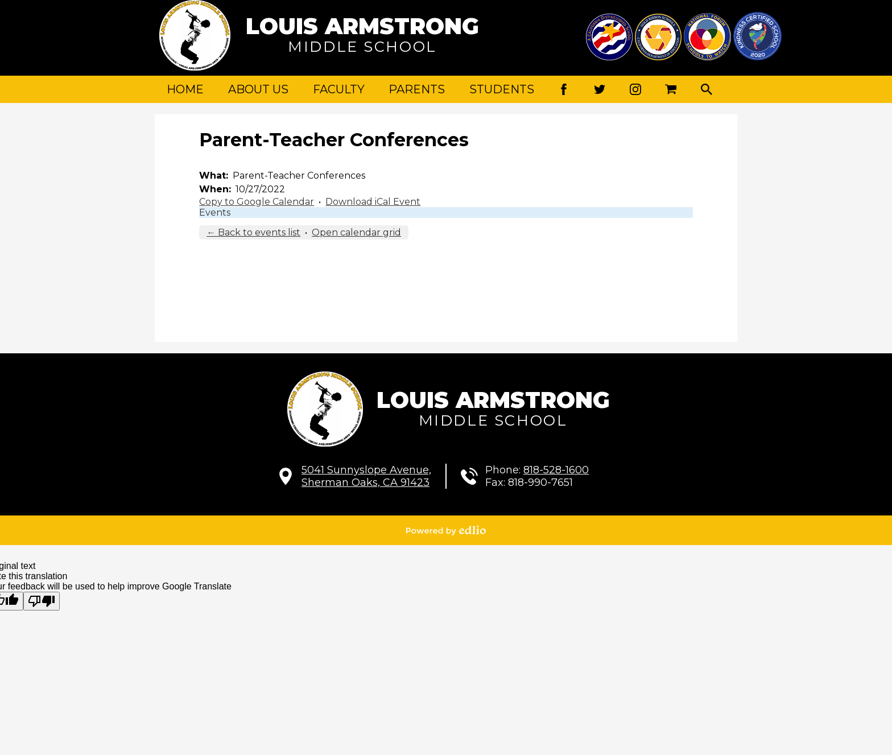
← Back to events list (253, 232)
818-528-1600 (556, 470)
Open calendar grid (356, 232)
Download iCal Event (372, 201)
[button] (258, 89)
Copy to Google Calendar (256, 201)
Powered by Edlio (446, 530)
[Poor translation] (41, 601)
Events (214, 212)
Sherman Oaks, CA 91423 (366, 476)
